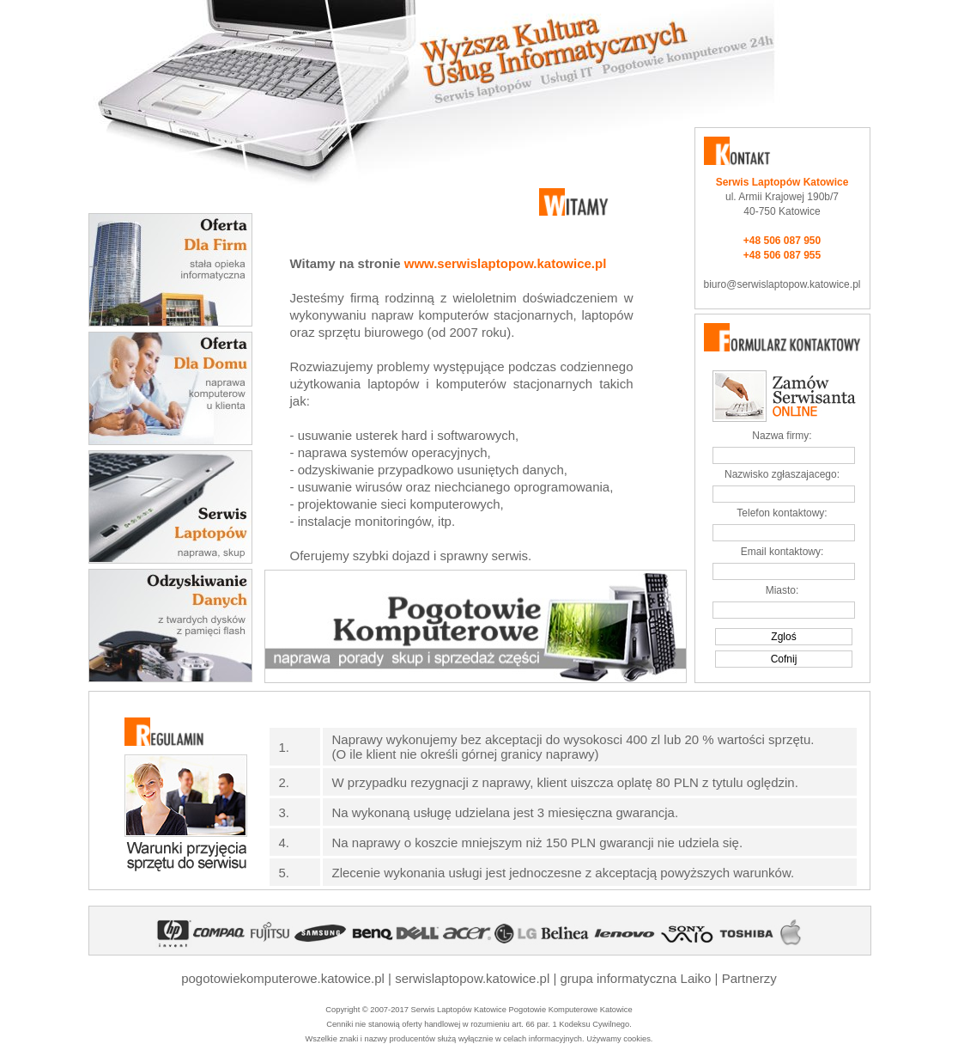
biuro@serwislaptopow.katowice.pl (782, 284)
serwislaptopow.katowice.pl (472, 978)
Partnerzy (749, 978)
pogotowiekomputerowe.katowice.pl (283, 978)
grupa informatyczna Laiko (636, 978)
